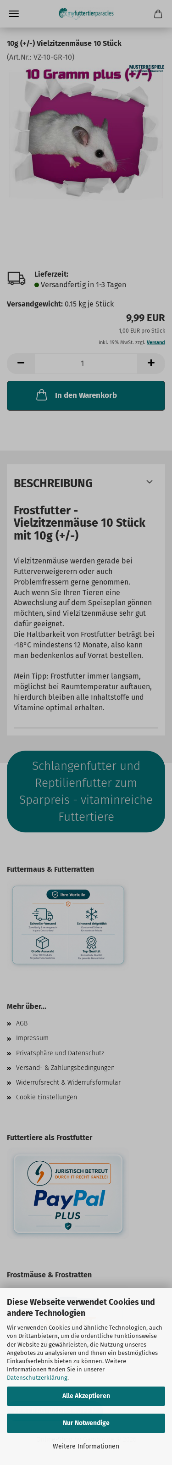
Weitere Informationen (86, 1446)
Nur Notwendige (86, 1423)
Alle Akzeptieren (86, 1396)
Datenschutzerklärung (37, 1377)
